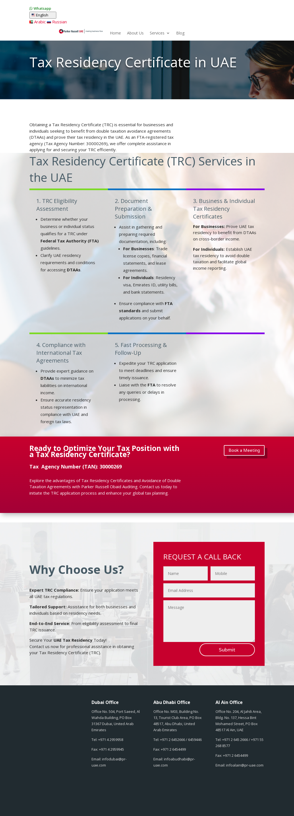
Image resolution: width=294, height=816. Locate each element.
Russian (57, 21)
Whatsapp (42, 8)
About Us (135, 33)
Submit (227, 649)
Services (157, 33)
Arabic (37, 21)
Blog (180, 33)
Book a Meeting (244, 450)
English (43, 15)
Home (115, 33)
